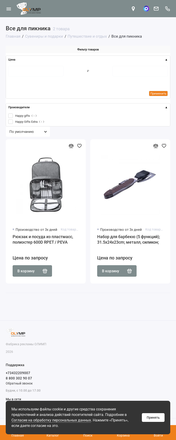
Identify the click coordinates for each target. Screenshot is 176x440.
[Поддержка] (167, 8)
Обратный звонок (19, 383)
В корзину (32, 271)
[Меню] (8, 8)
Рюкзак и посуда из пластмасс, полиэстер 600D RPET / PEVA (43, 239)
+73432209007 (18, 373)
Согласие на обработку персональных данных (51, 420)
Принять (153, 417)
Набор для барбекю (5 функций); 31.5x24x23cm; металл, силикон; (128, 239)
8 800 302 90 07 (19, 378)
